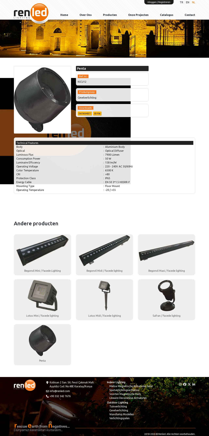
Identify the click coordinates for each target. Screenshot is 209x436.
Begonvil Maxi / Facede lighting (166, 270)
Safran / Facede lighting (166, 315)
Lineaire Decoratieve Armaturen (128, 397)
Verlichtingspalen (119, 418)
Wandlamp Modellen (121, 414)
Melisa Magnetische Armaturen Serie (131, 386)
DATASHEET (85, 113)
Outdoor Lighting (117, 402)
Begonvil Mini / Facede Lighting (42, 270)
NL (193, 2)
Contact (190, 14)
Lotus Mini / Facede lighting (42, 315)
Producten (110, 14)
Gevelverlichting (118, 410)
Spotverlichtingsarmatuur (124, 390)
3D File (97, 113)
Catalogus (166, 14)
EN (187, 2)
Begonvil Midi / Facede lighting (104, 270)
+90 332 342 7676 (58, 396)
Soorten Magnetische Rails (125, 394)
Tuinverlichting (118, 406)
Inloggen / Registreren (159, 2)
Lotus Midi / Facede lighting (104, 315)
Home (64, 14)
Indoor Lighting (116, 382)
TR (181, 2)
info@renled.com (58, 391)
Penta (42, 360)
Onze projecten (138, 14)
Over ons (86, 14)
